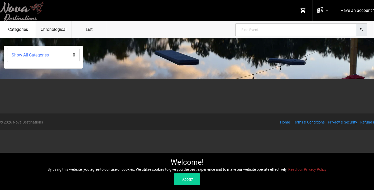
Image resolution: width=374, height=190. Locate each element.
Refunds (367, 122)
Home (285, 122)
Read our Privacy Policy (307, 169)
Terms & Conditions (309, 122)
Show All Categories (43, 55)
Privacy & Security (342, 122)
